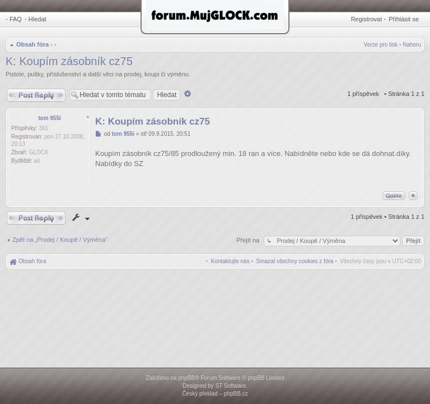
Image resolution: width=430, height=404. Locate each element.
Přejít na (248, 240)
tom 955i (49, 118)
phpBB (186, 378)
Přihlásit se (404, 19)
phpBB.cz (236, 394)
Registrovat (366, 19)
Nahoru (412, 45)
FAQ (16, 19)
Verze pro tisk (381, 45)
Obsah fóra (32, 44)
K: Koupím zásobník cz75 (69, 61)
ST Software (230, 386)
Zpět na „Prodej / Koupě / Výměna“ (60, 239)
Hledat (37, 19)
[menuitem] (295, 261)
